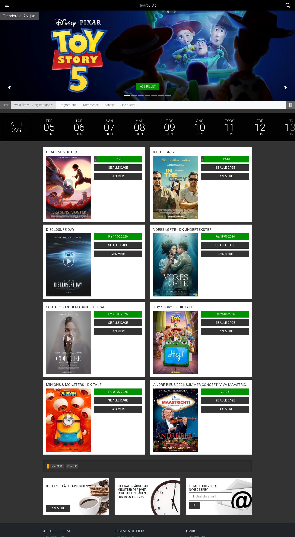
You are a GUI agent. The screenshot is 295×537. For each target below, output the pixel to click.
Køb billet (147, 86)
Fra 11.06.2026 (118, 236)
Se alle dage (118, 167)
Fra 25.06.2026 (118, 314)
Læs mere (117, 176)
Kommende (91, 105)
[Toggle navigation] (7, 5)
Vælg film (20, 105)
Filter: (5, 105)
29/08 (225, 392)
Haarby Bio (147, 5)
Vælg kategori (41, 105)
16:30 (108, 159)
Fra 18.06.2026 (225, 236)
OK (195, 505)
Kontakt (109, 105)
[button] (9, 87)
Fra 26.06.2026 (225, 314)
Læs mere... (58, 508)
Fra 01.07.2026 (118, 392)
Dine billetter (128, 105)
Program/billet (68, 105)
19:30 (215, 159)
